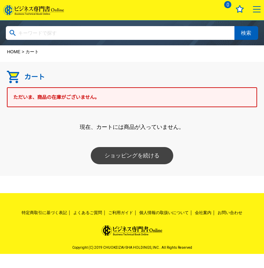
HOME (13, 51)
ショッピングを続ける (132, 155)
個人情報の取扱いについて (164, 212)
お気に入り (240, 9)
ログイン (207, 9)
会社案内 (203, 212)
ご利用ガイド (120, 212)
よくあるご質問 (87, 212)
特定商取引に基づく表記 (44, 212)
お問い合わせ (230, 212)
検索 (246, 33)
